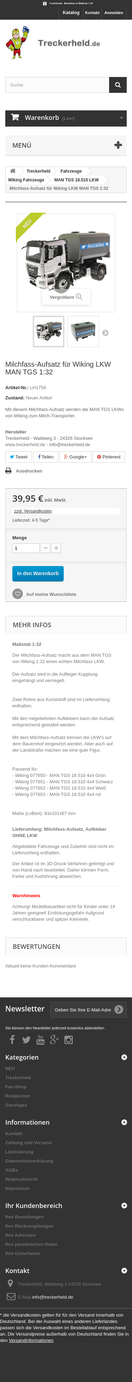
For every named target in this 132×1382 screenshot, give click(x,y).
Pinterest (108, 456)
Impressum (17, 1188)
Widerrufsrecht (21, 1179)
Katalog (71, 12)
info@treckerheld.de (52, 1297)
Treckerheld (18, 1077)
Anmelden (114, 13)
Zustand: (15, 397)
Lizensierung (19, 1152)
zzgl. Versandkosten (33, 511)
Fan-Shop (15, 1086)
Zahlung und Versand (28, 1142)
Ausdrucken (29, 471)
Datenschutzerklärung (29, 1161)
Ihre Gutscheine (22, 1253)
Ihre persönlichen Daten (31, 1244)
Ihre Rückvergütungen (29, 1226)
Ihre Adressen (20, 1235)
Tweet (18, 456)
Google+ (75, 456)
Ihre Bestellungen (24, 1217)
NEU (10, 1068)
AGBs (11, 1170)
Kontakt (92, 13)
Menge (19, 537)
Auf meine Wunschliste (50, 594)
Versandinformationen (31, 1340)
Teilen (46, 456)
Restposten (17, 1096)
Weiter (105, 332)
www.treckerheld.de (25, 444)
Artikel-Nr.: (17, 387)
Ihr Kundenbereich (33, 1205)
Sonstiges (16, 1105)
